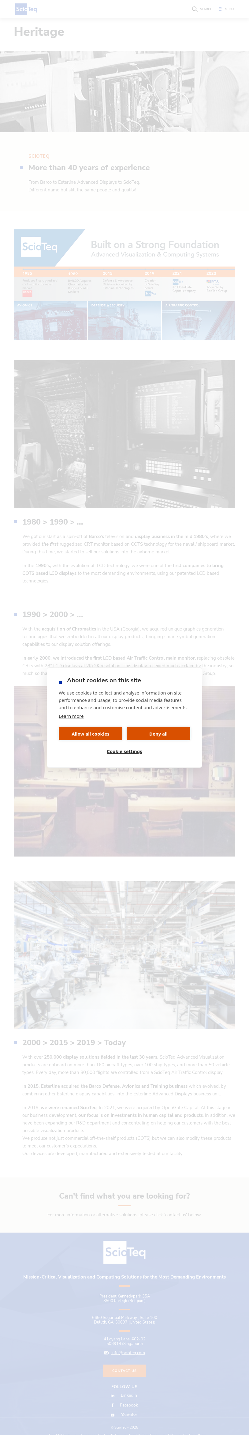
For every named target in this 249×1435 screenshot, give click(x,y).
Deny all (158, 734)
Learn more (71, 716)
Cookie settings (124, 751)
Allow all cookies (91, 734)
